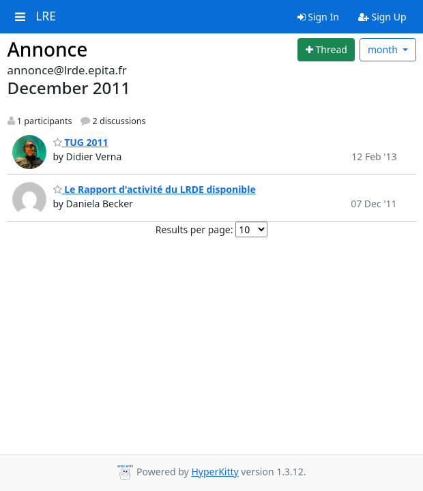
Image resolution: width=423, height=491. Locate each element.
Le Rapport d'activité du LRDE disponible (154, 189)
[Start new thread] (326, 49)
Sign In (318, 16)
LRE (45, 16)
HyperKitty (214, 471)
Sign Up (382, 16)
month (384, 49)
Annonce (48, 49)
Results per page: (194, 229)
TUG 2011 (80, 142)
